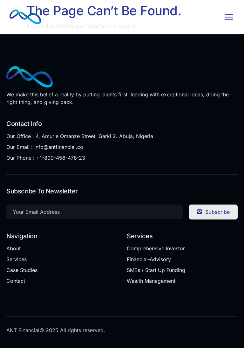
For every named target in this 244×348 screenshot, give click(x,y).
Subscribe (213, 212)
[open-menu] (228, 17)
